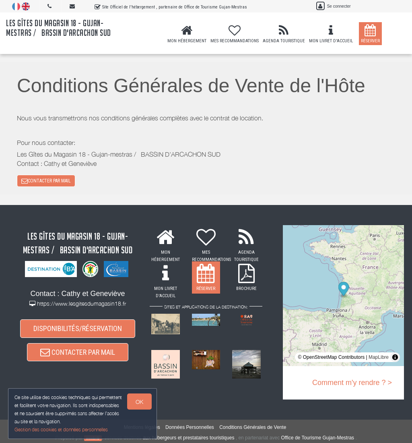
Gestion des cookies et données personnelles (61, 429)
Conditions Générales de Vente (252, 427)
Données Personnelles (189, 427)
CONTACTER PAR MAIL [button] (46, 181)
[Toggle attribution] (395, 357)
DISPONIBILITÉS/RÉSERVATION (77, 328)
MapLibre (379, 357)
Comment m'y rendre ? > (352, 383)
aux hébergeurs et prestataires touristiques (188, 438)
